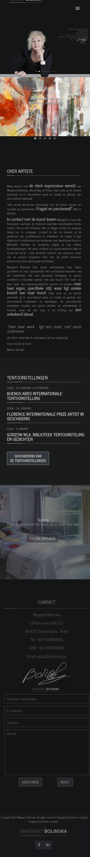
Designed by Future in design (41, 821)
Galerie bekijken (40, 538)
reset (66, 782)
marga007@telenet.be (53, 656)
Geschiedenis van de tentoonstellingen (28, 458)
